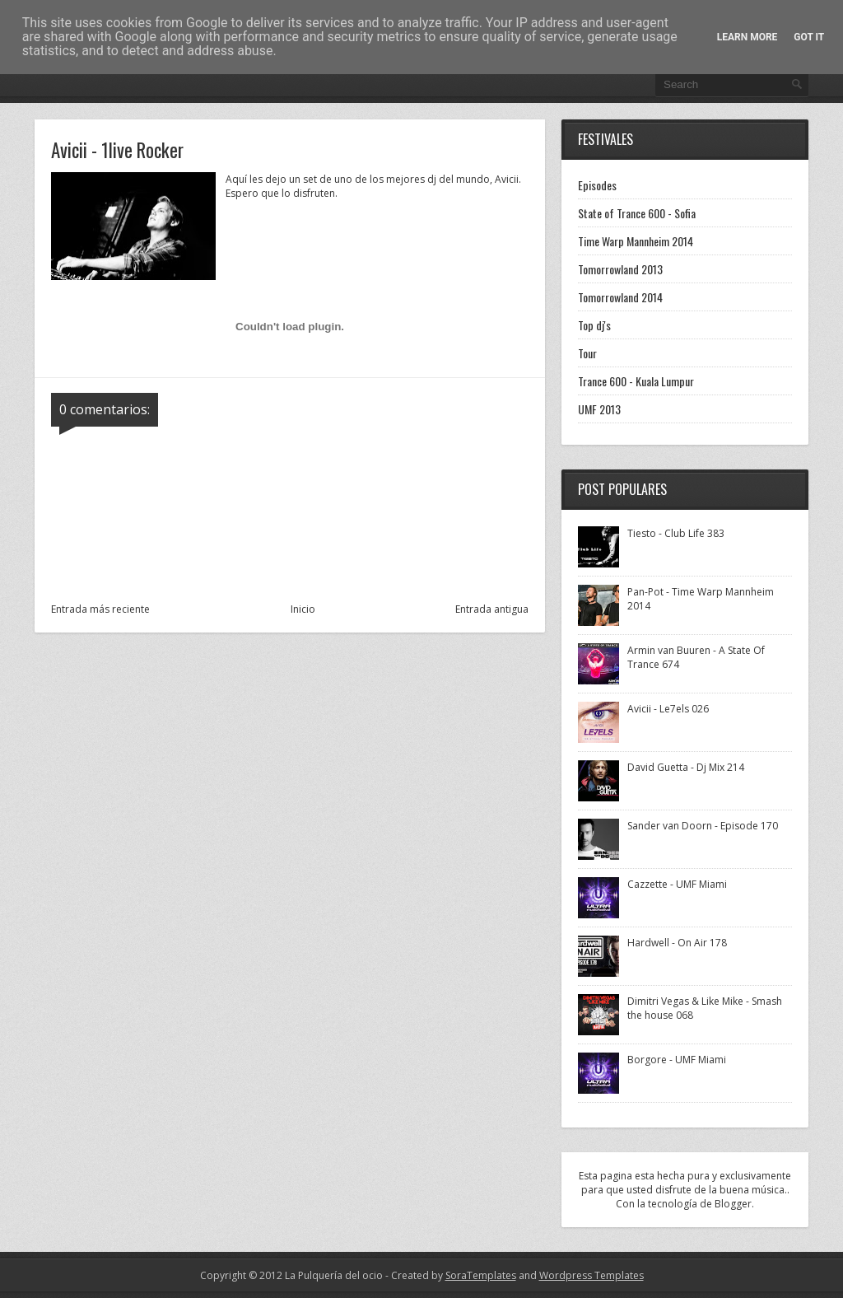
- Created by (449, 1275)
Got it (809, 37)
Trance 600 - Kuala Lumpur (636, 381)
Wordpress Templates (591, 1275)
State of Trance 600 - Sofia (637, 213)
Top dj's (594, 325)
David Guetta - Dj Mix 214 (685, 767)
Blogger (733, 1204)
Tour (587, 353)
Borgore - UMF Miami (676, 1060)
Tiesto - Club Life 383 (675, 533)
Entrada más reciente (100, 609)
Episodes (597, 185)
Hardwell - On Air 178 (677, 943)
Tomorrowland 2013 (620, 269)
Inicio (303, 609)
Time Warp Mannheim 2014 (635, 241)
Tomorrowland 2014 (620, 297)
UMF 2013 (599, 409)
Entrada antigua (492, 609)
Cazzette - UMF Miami (677, 884)
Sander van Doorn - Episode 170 (702, 826)
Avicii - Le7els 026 (668, 709)
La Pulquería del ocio (334, 1275)
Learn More (747, 37)
